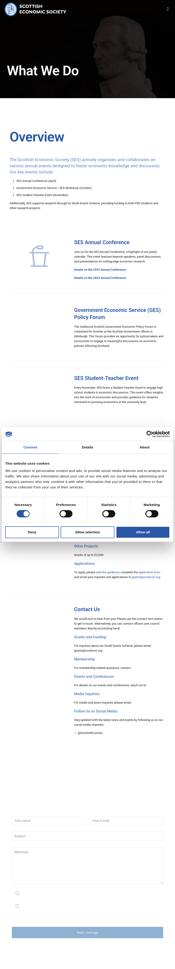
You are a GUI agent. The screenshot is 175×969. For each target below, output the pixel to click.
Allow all (143, 532)
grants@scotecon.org (146, 577)
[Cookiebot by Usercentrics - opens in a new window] (150, 434)
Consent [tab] (30, 447)
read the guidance (107, 572)
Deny (32, 532)
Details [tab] (87, 447)
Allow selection (87, 532)
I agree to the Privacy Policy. (38, 894)
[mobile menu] (168, 9)
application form (149, 572)
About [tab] (145, 447)
